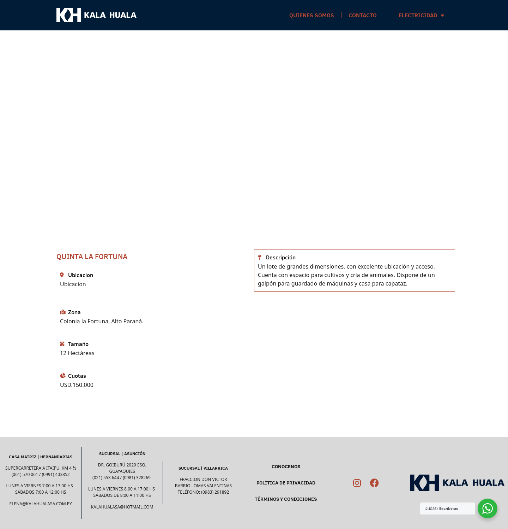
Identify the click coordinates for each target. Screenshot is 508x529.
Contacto (363, 15)
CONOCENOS (286, 466)
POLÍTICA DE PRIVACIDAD (285, 482)
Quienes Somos (311, 15)
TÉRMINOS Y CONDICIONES (286, 498)
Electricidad (421, 15)
